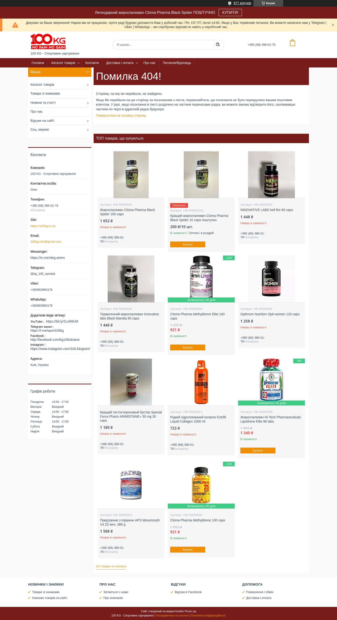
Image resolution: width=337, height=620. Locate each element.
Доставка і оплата (119, 63)
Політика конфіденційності (208, 615)
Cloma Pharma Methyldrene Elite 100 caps (197, 316)
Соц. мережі (39, 129)
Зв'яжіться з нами (115, 592)
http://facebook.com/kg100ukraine (55, 340)
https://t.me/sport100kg (47, 330)
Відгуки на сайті (42, 121)
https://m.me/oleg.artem (47, 258)
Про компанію (113, 598)
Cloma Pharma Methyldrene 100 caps (197, 520)
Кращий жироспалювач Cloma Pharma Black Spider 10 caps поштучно (199, 218)
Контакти (92, 63)
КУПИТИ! (230, 13)
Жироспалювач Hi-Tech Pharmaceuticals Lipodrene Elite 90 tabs (270, 419)
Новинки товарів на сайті (49, 598)
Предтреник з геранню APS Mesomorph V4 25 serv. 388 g (130, 522)
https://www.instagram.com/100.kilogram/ (60, 349)
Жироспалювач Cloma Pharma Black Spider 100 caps (127, 212)
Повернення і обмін (260, 592)
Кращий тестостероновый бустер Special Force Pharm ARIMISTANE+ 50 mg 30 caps (131, 416)
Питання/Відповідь (177, 63)
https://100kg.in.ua (42, 226)
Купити (188, 244)
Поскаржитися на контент (172, 615)
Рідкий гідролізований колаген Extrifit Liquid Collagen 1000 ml (198, 419)
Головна (38, 63)
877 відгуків (242, 3)
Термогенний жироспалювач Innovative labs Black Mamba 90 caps (129, 316)
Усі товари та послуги (111, 566)
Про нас (149, 63)
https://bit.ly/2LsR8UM (62, 321)
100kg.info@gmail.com (45, 241)
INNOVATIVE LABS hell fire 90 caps (266, 210)
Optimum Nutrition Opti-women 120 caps (270, 314)
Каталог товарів (63, 63)
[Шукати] (217, 44)
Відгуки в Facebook (188, 592)
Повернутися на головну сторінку (121, 115)
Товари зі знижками (45, 93)
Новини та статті (42, 102)
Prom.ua (190, 611)
